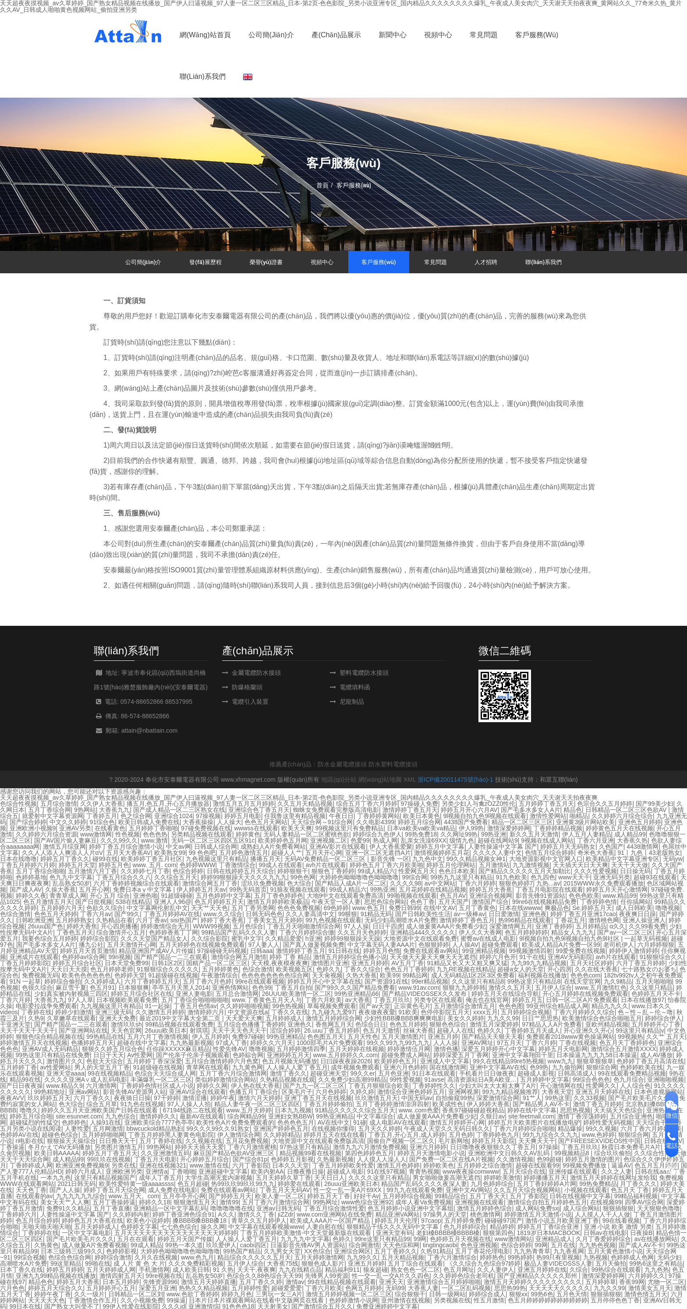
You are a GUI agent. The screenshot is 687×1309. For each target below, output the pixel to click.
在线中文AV (439, 907)
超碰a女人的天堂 (520, 968)
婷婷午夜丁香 (52, 1293)
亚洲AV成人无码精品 (50, 1048)
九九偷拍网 (567, 1066)
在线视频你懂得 (333, 1128)
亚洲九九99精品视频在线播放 (56, 1275)
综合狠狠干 (410, 1293)
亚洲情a (156, 1171)
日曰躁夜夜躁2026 (345, 1060)
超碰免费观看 (500, 944)
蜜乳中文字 (246, 938)
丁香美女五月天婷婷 (274, 919)
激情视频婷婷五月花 (441, 852)
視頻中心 (438, 35)
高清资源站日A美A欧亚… (482, 1079)
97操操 (548, 1146)
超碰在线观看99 (538, 1164)
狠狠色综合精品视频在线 (49, 1036)
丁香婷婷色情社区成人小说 (157, 1085)
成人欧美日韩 (191, 1269)
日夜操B (641, 1232)
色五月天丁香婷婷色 (627, 1042)
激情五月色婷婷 (398, 1164)
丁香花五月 (570, 919)
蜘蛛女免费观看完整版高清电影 (336, 809)
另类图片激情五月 (118, 1146)
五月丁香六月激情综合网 (275, 1201)
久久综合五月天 (175, 876)
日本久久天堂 (290, 1164)
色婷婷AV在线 (19, 1134)
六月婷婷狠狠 (655, 944)
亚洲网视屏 (463, 1091)
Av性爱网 (139, 1054)
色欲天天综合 (104, 1060)
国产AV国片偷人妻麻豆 (65, 839)
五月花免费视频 (247, 1140)
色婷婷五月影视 (292, 1158)
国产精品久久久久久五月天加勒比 (524, 870)
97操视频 (208, 815)
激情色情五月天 (645, 1293)
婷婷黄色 (248, 833)
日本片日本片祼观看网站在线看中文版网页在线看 (257, 1299)
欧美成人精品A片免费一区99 (561, 944)
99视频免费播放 (585, 1164)
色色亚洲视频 (478, 1244)
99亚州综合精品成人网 (557, 1005)
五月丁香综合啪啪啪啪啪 (195, 999)
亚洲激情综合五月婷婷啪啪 (444, 1281)
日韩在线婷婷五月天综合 (240, 870)
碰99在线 (105, 858)
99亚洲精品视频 (484, 950)
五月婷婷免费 (462, 1220)
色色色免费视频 (298, 907)
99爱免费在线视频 (581, 950)
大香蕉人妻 (423, 1287)
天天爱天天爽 (244, 1017)
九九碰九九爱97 (333, 1011)
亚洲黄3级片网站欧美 (585, 821)
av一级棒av (469, 913)
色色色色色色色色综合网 (275, 974)
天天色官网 (126, 1030)
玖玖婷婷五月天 (49, 1097)
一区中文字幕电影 (86, 1232)
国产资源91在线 (386, 980)
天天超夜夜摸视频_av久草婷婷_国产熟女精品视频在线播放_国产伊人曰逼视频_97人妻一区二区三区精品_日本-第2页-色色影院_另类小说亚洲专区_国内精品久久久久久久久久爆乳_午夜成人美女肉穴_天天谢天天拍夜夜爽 (299, 797)
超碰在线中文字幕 (141, 1042)
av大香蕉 (357, 999)
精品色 (572, 809)
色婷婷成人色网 (632, 1256)
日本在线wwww (520, 907)
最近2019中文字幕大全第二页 (180, 1017)
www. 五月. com (155, 864)
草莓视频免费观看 (331, 1005)
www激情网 (96, 833)
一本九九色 (55, 1177)
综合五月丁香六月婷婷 (366, 803)
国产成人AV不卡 (641, 1244)
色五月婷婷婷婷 (526, 931)
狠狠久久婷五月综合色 (112, 1048)
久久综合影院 (209, 938)
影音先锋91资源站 (541, 895)
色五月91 (102, 987)
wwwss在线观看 (256, 827)
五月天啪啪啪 (653, 980)
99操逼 (176, 1299)
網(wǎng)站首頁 (205, 35)
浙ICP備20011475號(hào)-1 (455, 779)
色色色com (585, 974)
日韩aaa (261, 950)
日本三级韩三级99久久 (72, 1250)
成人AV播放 (656, 1054)
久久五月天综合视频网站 (527, 1189)
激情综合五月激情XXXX (623, 1048)
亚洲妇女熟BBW (290, 1115)
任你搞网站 (635, 901)
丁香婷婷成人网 (31, 1164)
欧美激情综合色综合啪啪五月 (602, 1017)
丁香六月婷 (15, 999)
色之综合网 (135, 815)
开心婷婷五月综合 (204, 1158)
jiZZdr (286, 1213)
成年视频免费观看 (355, 1066)
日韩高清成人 (576, 1072)
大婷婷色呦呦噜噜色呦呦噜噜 (359, 876)
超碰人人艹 (286, 852)
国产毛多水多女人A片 (530, 809)
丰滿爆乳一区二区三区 (161, 1079)
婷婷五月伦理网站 (450, 864)
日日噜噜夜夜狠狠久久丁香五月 (493, 1146)
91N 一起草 (25, 980)
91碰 (359, 1122)
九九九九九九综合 (80, 1195)
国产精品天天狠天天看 (492, 1036)
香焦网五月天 (333, 1023)
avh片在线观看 (326, 864)
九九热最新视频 (191, 1042)
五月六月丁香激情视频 (157, 1036)
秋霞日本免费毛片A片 (631, 1146)
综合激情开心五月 (120, 931)
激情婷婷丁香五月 (300, 950)
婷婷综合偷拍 (62, 980)
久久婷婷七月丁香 (145, 870)
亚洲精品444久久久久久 (422, 931)
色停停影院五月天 (445, 1011)
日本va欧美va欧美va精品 (421, 827)
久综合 (579, 1269)
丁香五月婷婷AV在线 (171, 913)
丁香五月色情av (195, 1005)
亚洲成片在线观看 (34, 956)
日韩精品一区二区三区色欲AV (627, 809)
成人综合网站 (581, 1207)
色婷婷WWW (198, 864)
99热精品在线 (105, 1036)
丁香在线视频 (577, 1042)
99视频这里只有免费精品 (349, 827)
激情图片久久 (64, 1060)
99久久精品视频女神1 (476, 858)
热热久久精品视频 (203, 1287)
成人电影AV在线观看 (397, 1122)
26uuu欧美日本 (166, 1030)
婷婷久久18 (154, 1201)
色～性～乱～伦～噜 (645, 1011)
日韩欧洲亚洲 (34, 919)
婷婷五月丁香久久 (64, 858)
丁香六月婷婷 (477, 882)
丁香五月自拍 (293, 987)
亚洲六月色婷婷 (404, 1066)
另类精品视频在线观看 (201, 833)
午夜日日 (341, 815)
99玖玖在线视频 (109, 1158)
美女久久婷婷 (465, 1017)
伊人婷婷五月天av (201, 889)
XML (410, 779)
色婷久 (342, 1238)
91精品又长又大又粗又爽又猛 (467, 962)
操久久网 (213, 1226)
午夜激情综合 (219, 974)
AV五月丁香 (407, 962)
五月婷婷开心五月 (110, 1287)
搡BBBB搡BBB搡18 (200, 1220)
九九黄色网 (247, 1066)
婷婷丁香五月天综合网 (114, 1189)
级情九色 (462, 839)
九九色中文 (427, 858)
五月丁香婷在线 (160, 1140)
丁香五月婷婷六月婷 (27, 864)
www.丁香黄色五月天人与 (266, 999)
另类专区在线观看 (438, 999)
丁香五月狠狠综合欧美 (378, 1085)
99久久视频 (601, 1128)
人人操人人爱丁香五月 (297, 1066)
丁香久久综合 (362, 968)
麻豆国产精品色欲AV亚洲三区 (234, 1152)
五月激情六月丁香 (92, 870)
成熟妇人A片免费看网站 (273, 846)
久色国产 (611, 846)
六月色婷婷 (330, 1091)
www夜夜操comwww (471, 1171)
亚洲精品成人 (553, 1238)
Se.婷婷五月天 (592, 907)
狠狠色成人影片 (322, 1263)
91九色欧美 (512, 876)
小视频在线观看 (585, 1189)
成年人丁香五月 (160, 1177)
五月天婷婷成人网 (110, 1269)
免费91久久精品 (68, 1207)
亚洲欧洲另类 (124, 1171)
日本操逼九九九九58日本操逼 (596, 1054)
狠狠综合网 (601, 1066)
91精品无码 (376, 913)
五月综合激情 (58, 803)
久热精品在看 (114, 919)
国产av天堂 (374, 1005)
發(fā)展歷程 (195, 262)
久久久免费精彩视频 (195, 1263)
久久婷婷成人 (102, 980)
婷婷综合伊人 (663, 1017)
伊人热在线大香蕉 (255, 1085)
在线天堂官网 (582, 980)
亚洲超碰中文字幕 (223, 1171)
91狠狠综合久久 (661, 956)
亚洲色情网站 (230, 987)
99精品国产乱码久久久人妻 (238, 931)
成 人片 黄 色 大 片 (139, 1263)
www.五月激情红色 (600, 987)
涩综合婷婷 (285, 1030)
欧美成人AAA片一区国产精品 (331, 1220)
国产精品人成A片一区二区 (350, 882)
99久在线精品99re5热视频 (508, 1060)
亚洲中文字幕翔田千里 (522, 1054)
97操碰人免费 (420, 803)
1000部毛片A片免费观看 (330, 1042)
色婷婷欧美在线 (641, 1066)
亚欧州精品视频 (606, 1023)
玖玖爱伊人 (221, 1244)
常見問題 (484, 35)
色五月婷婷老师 (111, 968)
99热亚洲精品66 (356, 993)
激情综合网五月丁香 (209, 882)
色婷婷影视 (121, 1250)
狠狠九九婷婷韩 (464, 987)
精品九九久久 (609, 1005)
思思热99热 (510, 1287)
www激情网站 (513, 1238)
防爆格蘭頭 (242, 686)
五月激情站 (494, 864)
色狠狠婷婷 (433, 944)
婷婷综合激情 (113, 1256)
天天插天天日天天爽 (580, 864)
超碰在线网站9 (498, 839)
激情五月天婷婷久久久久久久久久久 (533, 1281)
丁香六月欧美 (323, 999)
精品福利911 (342, 1269)
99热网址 (325, 1201)
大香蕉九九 (114, 809)
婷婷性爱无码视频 (607, 1122)
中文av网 (178, 846)
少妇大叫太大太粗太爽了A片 (497, 1085)
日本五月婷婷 (121, 1281)
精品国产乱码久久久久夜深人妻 (424, 1183)
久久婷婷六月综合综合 (622, 815)
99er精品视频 (429, 980)
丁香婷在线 (36, 1011)
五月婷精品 (591, 925)
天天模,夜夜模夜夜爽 (279, 962)
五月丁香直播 (111, 1207)
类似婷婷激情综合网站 (225, 1079)
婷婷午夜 (222, 1097)
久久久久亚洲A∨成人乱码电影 (85, 1079)
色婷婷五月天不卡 (655, 993)
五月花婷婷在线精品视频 (432, 889)
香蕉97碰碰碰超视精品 (473, 1109)
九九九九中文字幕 (304, 1238)
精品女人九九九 (572, 931)
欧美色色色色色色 (86, 974)
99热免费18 (421, 833)
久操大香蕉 (60, 889)
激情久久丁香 (255, 1213)
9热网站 (85, 809)
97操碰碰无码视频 (222, 950)
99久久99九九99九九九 (398, 1042)
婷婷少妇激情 (73, 1011)
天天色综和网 (400, 1244)
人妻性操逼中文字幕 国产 (502, 846)
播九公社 (91, 944)
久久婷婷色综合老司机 (463, 1275)
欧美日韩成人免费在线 (149, 821)
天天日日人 (329, 1177)
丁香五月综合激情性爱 (334, 1207)
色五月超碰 (192, 1183)
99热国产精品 (242, 1250)
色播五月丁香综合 (253, 1091)
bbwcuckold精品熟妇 (155, 1128)
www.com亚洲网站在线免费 (334, 1213)
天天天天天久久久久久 (559, 1287)
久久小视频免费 (141, 1299)
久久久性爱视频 (595, 870)
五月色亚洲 (393, 1072)
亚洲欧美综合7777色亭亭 (158, 1122)
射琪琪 (199, 1030)
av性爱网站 (55, 1066)
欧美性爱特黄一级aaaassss (136, 1183)
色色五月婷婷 (408, 1023)
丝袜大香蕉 (418, 1030)
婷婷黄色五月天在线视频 (619, 827)
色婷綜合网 (248, 1054)
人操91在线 (105, 1122)
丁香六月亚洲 (595, 839)
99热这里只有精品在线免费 (53, 1054)
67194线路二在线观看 (193, 1109)
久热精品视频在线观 (287, 1079)
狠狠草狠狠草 (595, 1060)
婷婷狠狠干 (292, 870)
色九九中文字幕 (71, 876)
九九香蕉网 (568, 1250)
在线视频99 (606, 1201)
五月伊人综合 (553, 987)
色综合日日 (370, 1023)
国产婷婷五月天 (230, 1195)
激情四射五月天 (120, 1275)
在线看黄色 (110, 827)
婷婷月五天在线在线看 (334, 1134)
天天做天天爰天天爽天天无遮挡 (433, 956)
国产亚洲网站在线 (83, 1030)
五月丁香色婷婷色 (278, 895)
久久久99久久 (119, 839)
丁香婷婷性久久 (433, 1085)
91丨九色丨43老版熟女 (648, 852)
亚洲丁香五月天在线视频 (318, 1097)
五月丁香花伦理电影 (482, 1250)
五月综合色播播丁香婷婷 (250, 1023)
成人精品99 (630, 833)
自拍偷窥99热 (454, 1097)
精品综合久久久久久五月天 (254, 1256)
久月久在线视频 (156, 1256)
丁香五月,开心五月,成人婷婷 (406, 1134)
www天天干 (574, 876)
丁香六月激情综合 (452, 1256)
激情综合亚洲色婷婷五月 (411, 1091)
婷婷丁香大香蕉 (222, 919)
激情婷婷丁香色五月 (467, 919)
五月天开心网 (323, 852)
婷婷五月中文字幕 (439, 846)
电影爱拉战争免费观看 (46, 1005)
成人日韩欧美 (634, 907)
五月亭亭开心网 (184, 1195)
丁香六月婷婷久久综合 (584, 1011)
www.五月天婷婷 (248, 1109)
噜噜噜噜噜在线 (231, 1207)
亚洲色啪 (145, 895)
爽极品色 (557, 907)
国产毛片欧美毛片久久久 (642, 1097)
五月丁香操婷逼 (113, 1201)
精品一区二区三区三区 (522, 821)
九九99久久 (362, 1256)
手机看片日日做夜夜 (486, 1072)
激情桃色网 (603, 919)
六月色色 (12, 1287)
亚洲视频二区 (328, 839)
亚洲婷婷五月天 (288, 1054)
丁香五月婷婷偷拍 (327, 1103)
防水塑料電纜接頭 (393, 763)
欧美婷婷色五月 (395, 1060)
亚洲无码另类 (611, 876)
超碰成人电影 (345, 1171)
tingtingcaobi (440, 1244)
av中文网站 (440, 882)
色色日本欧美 (457, 870)
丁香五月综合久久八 (123, 876)
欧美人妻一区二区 (279, 1195)
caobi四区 (253, 1244)
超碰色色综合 (60, 1134)
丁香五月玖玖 (391, 999)
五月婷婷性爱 (249, 1287)
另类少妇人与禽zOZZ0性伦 (479, 803)
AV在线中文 (334, 1122)
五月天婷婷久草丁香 (283, 1177)
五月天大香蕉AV (128, 852)
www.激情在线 (209, 1164)
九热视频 (595, 1256)
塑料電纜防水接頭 (359, 672)
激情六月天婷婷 (259, 1097)
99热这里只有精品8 (533, 980)
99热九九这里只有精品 (462, 876)
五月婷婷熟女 (74, 919)
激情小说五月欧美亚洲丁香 (562, 1220)
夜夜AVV (12, 1097)
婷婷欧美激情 (502, 1177)
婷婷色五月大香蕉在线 (92, 1220)
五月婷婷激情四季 (301, 1048)
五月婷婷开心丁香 (655, 1023)
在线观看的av (34, 1195)
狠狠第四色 (498, 1232)
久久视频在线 (203, 1140)
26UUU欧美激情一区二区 (296, 993)
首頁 (322, 184)
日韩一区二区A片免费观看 (581, 999)
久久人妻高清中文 (310, 913)
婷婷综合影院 (98, 938)
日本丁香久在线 (21, 1269)
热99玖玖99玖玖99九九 (243, 1183)
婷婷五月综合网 (419, 821)
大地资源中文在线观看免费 (420, 938)
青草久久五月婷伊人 (259, 1220)
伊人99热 (471, 827)
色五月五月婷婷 (655, 1164)
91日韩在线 (344, 950)
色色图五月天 (325, 1036)
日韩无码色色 (264, 913)
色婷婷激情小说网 (353, 1299)
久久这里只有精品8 (478, 980)
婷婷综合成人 (487, 1293)
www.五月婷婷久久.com (345, 1054)
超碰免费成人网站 (405, 1054)
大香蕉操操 (198, 821)
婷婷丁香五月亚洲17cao (583, 913)
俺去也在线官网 (487, 999)
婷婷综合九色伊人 (377, 833)
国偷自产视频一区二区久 (401, 1140)
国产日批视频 (93, 901)
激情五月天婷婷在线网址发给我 (613, 1177)
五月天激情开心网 (131, 944)
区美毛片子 (297, 1091)
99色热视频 (288, 1005)
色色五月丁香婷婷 (408, 968)
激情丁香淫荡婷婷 (581, 1115)
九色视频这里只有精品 (216, 858)
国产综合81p (250, 1158)
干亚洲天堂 (15, 1023)
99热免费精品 (598, 1183)
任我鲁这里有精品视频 (295, 815)
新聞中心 (393, 35)
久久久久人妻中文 (497, 852)
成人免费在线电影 (172, 1189)
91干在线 (532, 956)
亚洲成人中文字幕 (444, 1060)
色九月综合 (628, 1079)
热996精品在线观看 (524, 919)
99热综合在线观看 (616, 1269)
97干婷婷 (166, 1097)
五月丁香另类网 (252, 907)
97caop (431, 1220)
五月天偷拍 (610, 1263)
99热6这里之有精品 (656, 1263)
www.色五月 (368, 907)
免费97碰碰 (247, 1036)
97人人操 (356, 925)
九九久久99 (503, 1017)
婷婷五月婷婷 (64, 1269)
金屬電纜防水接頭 (251, 672)
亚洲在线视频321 (162, 1164)
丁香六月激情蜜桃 (251, 1146)
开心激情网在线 (561, 1085)
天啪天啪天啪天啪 (46, 1226)
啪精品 (579, 815)
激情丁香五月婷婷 (597, 1103)
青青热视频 (424, 1171)
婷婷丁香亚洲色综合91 (183, 1213)
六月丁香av (151, 919)
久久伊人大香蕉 (101, 803)
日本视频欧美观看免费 (127, 999)
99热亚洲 (493, 833)
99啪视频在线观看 (412, 895)
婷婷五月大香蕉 (490, 889)
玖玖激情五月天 (376, 1097)
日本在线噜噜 (18, 858)
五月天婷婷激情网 (319, 1256)
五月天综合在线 (524, 1171)
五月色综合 (248, 925)
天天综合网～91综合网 (322, 821)
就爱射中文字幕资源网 (52, 815)
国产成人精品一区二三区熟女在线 (179, 809)
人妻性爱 (77, 1128)
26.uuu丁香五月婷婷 (332, 1030)
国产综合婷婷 (28, 821)
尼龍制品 (347, 701)
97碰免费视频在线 (206, 827)
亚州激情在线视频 (405, 1299)
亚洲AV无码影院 (570, 956)
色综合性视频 (18, 803)
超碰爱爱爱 (286, 1287)
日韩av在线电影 (605, 1232)
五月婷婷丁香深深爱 (154, 1060)
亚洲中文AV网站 (468, 1189)
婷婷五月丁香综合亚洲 (549, 1226)
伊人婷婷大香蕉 (488, 1103)
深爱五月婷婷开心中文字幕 (498, 1048)
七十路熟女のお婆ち (648, 968)
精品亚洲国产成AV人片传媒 (156, 950)
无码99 (395, 1287)
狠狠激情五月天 (195, 1201)
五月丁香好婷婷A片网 (546, 1183)
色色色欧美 (584, 895)
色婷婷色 (74, 1122)
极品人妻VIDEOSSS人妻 (558, 1263)
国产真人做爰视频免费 (313, 944)
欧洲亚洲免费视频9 (82, 1164)
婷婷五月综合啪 (31, 1115)
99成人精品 (146, 1244)
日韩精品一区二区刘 (135, 1293)
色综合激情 (15, 913)
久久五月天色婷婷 (361, 931)
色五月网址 (458, 1269)
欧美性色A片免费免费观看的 (235, 1122)
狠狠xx (518, 1293)
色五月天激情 (381, 1030)
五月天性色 (362, 1036)
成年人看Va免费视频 (423, 1201)
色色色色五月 (295, 1122)
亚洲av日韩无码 (278, 1207)
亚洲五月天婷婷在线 (602, 1091)
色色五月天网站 (265, 821)
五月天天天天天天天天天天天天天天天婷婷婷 (175, 1232)
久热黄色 (46, 1244)
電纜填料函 (350, 686)
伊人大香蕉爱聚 (390, 846)
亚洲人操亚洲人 (644, 919)
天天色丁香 (31, 1189)
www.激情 (154, 839)
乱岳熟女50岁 (71, 882)
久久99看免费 (647, 925)
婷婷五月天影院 (493, 1140)
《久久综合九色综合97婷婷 (483, 1263)
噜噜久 (29, 1109)
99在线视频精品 (109, 1072)
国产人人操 (65, 1189)
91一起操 (157, 1005)
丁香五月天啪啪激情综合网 (303, 925)
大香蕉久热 (632, 839)
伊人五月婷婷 (210, 1036)
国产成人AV (26, 889)
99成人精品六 (376, 870)
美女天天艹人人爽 (64, 1201)
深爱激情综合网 (497, 1097)
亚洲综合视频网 (490, 895)
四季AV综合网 (644, 1201)
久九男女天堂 (282, 1250)
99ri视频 (119, 956)
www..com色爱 (419, 1109)
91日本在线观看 (434, 1072)
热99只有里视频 (558, 1256)
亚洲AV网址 (477, 1042)
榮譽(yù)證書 (261, 262)
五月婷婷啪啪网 (103, 1134)
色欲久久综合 (104, 907)
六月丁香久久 (92, 1097)
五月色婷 (461, 1134)
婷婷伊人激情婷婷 (633, 950)
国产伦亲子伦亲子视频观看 (193, 1054)
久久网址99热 (459, 833)
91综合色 (102, 821)
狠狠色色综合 (447, 1023)
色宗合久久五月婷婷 (604, 803)
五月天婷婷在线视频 (356, 1048)
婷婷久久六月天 (271, 1042)
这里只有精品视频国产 (104, 1177)
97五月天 (509, 1042)
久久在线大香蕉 (596, 968)
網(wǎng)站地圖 (380, 779)
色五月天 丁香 (630, 1189)
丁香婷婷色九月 (497, 1134)
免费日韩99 (404, 907)
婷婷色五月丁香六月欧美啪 (386, 864)
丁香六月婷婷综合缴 (306, 931)
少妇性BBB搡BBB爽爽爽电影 (404, 1017)
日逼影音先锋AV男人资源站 (308, 1244)
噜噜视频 (667, 907)
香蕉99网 (632, 1281)
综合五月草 (101, 1103)
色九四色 (543, 876)
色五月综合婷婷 (37, 1220)
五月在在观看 (135, 1238)
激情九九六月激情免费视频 (370, 1146)
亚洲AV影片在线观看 (337, 846)
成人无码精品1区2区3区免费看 (473, 974)
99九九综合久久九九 (551, 1134)
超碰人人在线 (455, 1030)
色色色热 (155, 833)
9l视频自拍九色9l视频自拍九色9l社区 (570, 938)
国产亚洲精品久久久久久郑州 (538, 1275)
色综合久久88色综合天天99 (264, 1275)
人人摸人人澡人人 (381, 1158)
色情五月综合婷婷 (549, 852)
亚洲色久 (299, 1023)
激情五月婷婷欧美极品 (277, 901)
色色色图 (511, 1005)
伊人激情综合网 (238, 1134)
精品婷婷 (502, 1226)
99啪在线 (97, 1263)
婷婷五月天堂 (77, 864)
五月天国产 (453, 901)
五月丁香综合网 (49, 809)
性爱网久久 (601, 1085)
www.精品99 (619, 895)
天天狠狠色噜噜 (658, 1207)
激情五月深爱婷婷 (494, 1023)
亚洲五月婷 (443, 1036)
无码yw (673, 858)
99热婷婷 (520, 1256)
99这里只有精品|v (640, 1030)
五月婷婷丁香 (18, 1066)
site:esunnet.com (79, 1115)
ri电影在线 (30, 1140)
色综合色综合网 (69, 1256)
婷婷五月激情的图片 (592, 1158)
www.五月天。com (133, 1195)
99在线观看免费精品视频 (632, 1072)
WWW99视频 (211, 925)
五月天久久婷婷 (379, 1128)
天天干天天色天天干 (239, 1030)
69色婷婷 (336, 907)
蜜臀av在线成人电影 (488, 938)
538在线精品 (133, 901)
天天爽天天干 (536, 1140)
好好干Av (366, 1195)
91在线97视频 (386, 1171)
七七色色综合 (178, 1226)
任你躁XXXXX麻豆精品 (178, 1048)
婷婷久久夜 (31, 895)
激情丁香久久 (288, 1072)
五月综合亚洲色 (631, 1115)
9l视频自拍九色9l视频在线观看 (485, 815)
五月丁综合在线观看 (415, 1263)
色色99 (261, 987)
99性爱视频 (405, 1079)
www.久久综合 (222, 913)
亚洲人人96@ (172, 901)
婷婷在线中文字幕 (531, 1109)
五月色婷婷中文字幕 (223, 895)
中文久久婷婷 (68, 821)
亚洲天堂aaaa (65, 1072)
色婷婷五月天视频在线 (460, 1238)
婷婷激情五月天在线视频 (33, 1042)
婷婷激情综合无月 (165, 925)
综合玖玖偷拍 (612, 1152)
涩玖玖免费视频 (262, 882)
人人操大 (229, 821)
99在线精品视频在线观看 (342, 1281)
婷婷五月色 (114, 864)
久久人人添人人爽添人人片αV (62, 852)
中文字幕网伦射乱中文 (157, 907)
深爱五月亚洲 (157, 1287)
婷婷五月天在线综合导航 (505, 993)
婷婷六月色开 (497, 956)
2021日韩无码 (76, 1183)
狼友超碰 (375, 1269)
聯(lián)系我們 (203, 76)
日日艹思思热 (540, 1017)
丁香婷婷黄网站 (378, 815)
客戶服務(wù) (537, 35)
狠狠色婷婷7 (516, 882)
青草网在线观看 (207, 1066)
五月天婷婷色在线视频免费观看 (202, 944)
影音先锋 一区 (390, 858)
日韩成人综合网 (215, 846)
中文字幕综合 (375, 1115)
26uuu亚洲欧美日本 (351, 1183)
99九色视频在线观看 (333, 919)
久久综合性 (649, 1152)
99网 (420, 1238)
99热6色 (542, 1293)
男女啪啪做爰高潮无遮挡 (446, 1177)
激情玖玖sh (126, 1023)
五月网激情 (107, 1128)
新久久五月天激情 (534, 833)
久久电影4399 (375, 821)
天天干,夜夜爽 (256, 1269)
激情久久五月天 (510, 987)
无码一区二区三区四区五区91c (213, 839)
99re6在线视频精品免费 (544, 901)
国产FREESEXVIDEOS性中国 (599, 1140)
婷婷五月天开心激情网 (617, 889)
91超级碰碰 (176, 895)
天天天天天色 (46, 1299)
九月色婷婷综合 (492, 1183)
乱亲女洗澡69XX (423, 839)
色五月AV (453, 895)
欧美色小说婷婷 (148, 1220)
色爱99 (360, 839)
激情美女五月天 (649, 1287)
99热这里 (557, 1097)
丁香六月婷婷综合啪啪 (524, 1128)
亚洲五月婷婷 (369, 962)
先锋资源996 (160, 1281)
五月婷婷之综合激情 (484, 1164)
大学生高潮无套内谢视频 (218, 1177)
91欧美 (408, 1011)
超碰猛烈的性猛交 (34, 1122)
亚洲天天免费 (117, 1017)
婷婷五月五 (527, 999)
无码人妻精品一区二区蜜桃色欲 (306, 833)
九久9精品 (618, 980)
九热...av (548, 882)
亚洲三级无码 (113, 1011)
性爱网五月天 (416, 870)
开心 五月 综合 (110, 895)
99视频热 (630, 1036)
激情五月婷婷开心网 (457, 1122)
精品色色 (40, 1281)
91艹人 (532, 1097)
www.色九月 (197, 1256)
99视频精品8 (572, 1152)
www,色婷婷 (598, 1134)
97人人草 (80, 999)
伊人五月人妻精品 (586, 833)
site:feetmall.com (531, 1115)
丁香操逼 (12, 1146)
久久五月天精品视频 (305, 803)
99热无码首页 (248, 889)
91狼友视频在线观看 (298, 889)
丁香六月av (95, 913)
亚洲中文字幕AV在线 (498, 1066)
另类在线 (123, 1164)
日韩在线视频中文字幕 (580, 1195)
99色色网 (303, 876)
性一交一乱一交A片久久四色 (390, 1275)
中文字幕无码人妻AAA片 (381, 944)
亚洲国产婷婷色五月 (280, 1128)
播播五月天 (265, 858)
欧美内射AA (267, 1171)
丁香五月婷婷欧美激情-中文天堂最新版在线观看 (306, 1232)
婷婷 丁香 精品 (289, 956)
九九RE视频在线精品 (465, 968)
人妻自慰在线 (324, 1226)
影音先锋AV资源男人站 (134, 1091)
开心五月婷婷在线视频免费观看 (585, 993)
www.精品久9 (64, 1085)
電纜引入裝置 (245, 701)
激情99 (229, 1201)
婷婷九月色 (236, 1293)
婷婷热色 (492, 1256)
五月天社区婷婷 (591, 962)
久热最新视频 (335, 1158)
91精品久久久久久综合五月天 (355, 1109)
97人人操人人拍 (189, 1103)
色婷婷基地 (31, 876)
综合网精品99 (246, 1115)
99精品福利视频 (636, 1195)
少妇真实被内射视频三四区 (71, 993)
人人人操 (445, 1042)
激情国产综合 (490, 901)
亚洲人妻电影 (194, 993)
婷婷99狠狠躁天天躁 (352, 938)
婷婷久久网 (212, 1085)
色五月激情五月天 (47, 901)
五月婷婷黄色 (220, 968)
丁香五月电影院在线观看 (549, 889)
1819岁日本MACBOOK (549, 1232)
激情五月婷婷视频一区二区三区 (349, 1293)
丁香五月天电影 (155, 1158)
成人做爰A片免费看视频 (94, 1244)
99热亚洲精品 (285, 1036)
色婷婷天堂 (129, 974)
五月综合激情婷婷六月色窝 (222, 1060)
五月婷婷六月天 (61, 907)
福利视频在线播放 (542, 974)
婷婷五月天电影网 (563, 1048)
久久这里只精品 (651, 987)
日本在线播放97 (643, 999)
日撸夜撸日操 (305, 1171)
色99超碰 (549, 1158)
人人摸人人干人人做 (602, 1213)
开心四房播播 (119, 925)
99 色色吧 (202, 852)
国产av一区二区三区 (625, 931)
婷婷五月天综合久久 (55, 1287)
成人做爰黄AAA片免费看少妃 (446, 925)
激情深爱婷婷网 (508, 827)
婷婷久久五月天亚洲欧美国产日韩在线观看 (100, 1109)
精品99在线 (25, 1079)
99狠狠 (348, 913)
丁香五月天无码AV (284, 1189)
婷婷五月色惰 (381, 950)
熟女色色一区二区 (415, 1269)
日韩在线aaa (652, 1171)
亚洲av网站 (84, 1091)
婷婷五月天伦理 (396, 1220)
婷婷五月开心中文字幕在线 (324, 980)
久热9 (36, 1017)
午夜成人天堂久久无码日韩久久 (447, 1128)
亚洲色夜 (534, 913)
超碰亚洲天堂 (328, 1072)
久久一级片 (89, 1293)
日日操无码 (635, 870)
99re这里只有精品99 (382, 1238)
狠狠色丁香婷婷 (333, 870)
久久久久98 (405, 882)
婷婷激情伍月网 (408, 1048)
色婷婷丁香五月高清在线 (650, 1060)
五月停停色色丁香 (615, 1299)
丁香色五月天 (75, 931)
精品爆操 (570, 1128)
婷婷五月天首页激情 (87, 950)
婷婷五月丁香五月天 (110, 1152)
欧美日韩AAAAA (56, 1152)
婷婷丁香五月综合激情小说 (126, 846)
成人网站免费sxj (537, 1207)
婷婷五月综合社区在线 (141, 993)
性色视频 (127, 833)
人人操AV (465, 944)
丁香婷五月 (101, 815)
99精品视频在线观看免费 (179, 1023)
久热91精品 (436, 1250)
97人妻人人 (264, 944)
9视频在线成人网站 (547, 839)
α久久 (617, 925)
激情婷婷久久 (157, 1115)
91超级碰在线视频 (173, 974)
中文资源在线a (248, 1011)
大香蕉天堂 (557, 1091)
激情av (295, 1281)
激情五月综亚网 (64, 846)
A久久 (226, 1213)
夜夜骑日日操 (132, 1097)
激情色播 (446, 1048)
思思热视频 (575, 1109)
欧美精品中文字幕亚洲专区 (622, 858)
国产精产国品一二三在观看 (171, 956)
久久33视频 (589, 1097)
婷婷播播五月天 (545, 1177)
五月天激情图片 (403, 1036)
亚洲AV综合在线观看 (197, 1091)
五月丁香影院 (528, 1195)
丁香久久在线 (289, 1011)
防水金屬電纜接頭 (342, 763)
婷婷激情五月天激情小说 (538, 1213)
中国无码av (416, 1097)
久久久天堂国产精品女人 (154, 938)
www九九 (560, 1060)
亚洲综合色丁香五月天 (259, 809)
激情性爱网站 (548, 815)
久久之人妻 (616, 1171)
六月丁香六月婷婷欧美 (651, 1128)
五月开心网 (94, 889)
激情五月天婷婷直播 (208, 1281)
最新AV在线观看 (202, 1115)
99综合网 (414, 876)
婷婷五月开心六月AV (469, 809)
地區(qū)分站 (339, 779)
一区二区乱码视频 (466, 1287)
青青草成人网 (68, 895)
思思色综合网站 (385, 901)
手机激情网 (154, 1269)
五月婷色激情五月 (243, 852)
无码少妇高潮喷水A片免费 (400, 919)
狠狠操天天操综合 (71, 1140)
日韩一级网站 (447, 1293)
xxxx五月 (485, 1011)
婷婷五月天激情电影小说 (431, 1152)
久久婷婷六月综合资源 (46, 833)
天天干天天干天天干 (27, 1030)
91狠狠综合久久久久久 (168, 968)
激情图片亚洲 (329, 962)
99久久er (362, 1072)
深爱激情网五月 (510, 925)
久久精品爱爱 (283, 938)
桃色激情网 (485, 1213)
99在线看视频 (621, 1220)
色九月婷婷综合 (464, 1226)
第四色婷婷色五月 (369, 1152)
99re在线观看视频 (259, 980)
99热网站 (159, 1146)
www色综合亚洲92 (366, 1201)
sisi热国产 (183, 919)
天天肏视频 (327, 974)
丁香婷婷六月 (18, 1213)
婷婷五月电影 (242, 815)
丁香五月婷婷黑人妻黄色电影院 (171, 1134)
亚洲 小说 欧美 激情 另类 (618, 1226)
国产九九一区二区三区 (313, 1085)
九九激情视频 (531, 864)
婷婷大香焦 (82, 925)
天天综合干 (651, 1122)
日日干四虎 (387, 925)
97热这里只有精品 (304, 1146)
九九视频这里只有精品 (111, 1005)
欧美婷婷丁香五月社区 (151, 858)
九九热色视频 (597, 1244)
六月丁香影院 (250, 1164)
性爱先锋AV (229, 1048)
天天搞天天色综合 (618, 1109)
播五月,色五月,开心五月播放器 (168, 803)
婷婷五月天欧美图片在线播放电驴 (534, 1122)
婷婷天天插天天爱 (199, 1146)
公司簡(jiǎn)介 (271, 35)
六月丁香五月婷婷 (640, 962)
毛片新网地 (453, 1140)
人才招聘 (497, 262)
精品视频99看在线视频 (311, 1152)
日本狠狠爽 (133, 987)
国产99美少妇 (654, 803)
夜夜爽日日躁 (637, 913)
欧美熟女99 (170, 852)
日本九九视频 (293, 1109)
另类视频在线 (452, 1299)
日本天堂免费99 (127, 962)
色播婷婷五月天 (92, 1042)
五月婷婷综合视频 (525, 1011)
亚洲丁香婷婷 (553, 925)
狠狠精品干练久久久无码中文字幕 (393, 1226)
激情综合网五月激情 (238, 956)
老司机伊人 (618, 944)
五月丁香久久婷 (260, 1281)
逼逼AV (621, 1164)
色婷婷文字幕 (138, 1226)
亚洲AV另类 (75, 827)
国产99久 (127, 913)
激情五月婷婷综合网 (333, 1017)
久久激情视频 (514, 1158)
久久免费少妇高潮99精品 (352, 1079)
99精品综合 (450, 1195)
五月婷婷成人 (284, 1017)
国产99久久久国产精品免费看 (355, 987)
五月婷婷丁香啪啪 (153, 827)
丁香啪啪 (183, 1171)
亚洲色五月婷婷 (639, 821)
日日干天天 (108, 1054)
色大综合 (299, 882)
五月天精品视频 (402, 1256)
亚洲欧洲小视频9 (33, 827)
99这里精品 (66, 1263)
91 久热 (223, 1269)
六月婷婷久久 (646, 1275)
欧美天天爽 (296, 827)
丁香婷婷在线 (40, 1232)
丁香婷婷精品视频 (557, 827)
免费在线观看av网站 (431, 950)
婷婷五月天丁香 (328, 1195)
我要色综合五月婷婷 (49, 938)
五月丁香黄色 (477, 907)
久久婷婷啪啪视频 (244, 1005)
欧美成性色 (447, 1103)
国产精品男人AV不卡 (541, 1103)
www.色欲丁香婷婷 (192, 1293)
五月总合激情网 (237, 993)
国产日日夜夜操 (21, 1085)
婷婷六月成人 (83, 1171)
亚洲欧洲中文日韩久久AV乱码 (509, 1152)
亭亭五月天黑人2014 (180, 987)
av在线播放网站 (655, 1238)
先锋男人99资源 (327, 1275)
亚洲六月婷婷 (428, 1146)
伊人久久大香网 (480, 931)
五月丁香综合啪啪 (40, 870)
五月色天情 (571, 1293)
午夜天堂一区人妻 (336, 901)
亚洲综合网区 (352, 1250)
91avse (434, 1079)
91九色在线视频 (142, 1103)
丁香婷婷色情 (598, 901)
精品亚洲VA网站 (397, 1213)
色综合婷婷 (188, 870)
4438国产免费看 (466, 821)
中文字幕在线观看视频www (265, 1226)
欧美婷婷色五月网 (282, 839)
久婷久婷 (362, 1091)
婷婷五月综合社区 (77, 962)
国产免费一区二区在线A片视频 (451, 1158)
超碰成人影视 (535, 1072)
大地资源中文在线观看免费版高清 (318, 1140)
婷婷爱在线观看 (299, 1183)
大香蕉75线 (282, 1263)
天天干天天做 (629, 864)
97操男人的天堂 (445, 1213)
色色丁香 (422, 901)
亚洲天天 (391, 1281)
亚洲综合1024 (173, 815)
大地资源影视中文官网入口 (546, 858)
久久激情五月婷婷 (159, 1011)
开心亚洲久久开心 (588, 1030)
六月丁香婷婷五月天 (152, 980)
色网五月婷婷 (363, 1287)
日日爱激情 (504, 913)
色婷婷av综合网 (83, 956)
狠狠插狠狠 (618, 1207)
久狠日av (492, 1115)
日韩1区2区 (167, 962)
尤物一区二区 (666, 1281)
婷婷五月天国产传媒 (184, 1238)
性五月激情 (489, 1299)
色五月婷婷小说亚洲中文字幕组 (410, 1207)
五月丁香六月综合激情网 (233, 1072)
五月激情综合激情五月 (464, 1005)
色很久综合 (37, 987)
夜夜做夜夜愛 (376, 1011)
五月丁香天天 (487, 1195)
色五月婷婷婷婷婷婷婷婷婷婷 (548, 1299)
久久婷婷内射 (131, 1213)
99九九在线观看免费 (414, 1189)
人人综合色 (635, 1085)
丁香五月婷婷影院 (24, 962)
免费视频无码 (40, 974)
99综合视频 (29, 1256)
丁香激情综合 (237, 864)
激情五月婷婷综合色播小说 (350, 956)
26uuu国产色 (46, 925)
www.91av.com (418, 987)
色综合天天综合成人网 (165, 1072)
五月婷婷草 (600, 1281)
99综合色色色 (591, 1079)
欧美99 (389, 974)
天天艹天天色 (209, 907)
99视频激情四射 (530, 950)
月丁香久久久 (638, 1183)
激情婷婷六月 (206, 1011)
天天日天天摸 (68, 968)
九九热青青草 (531, 1250)
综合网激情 (364, 1244)
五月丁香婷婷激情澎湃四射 (392, 1103)
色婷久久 (489, 1030)
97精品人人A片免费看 (552, 1023)
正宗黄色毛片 (412, 1005)
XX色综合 (317, 1250)
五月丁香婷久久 (395, 1250)
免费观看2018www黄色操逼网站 (570, 1036)
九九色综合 (120, 1115)
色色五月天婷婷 (55, 913)
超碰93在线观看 (655, 876)
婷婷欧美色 (438, 1164)
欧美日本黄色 (421, 815)
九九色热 (657, 1269)
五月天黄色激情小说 (615, 1250)
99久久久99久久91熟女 (218, 1128)
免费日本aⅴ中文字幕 (143, 889)
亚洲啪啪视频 (665, 1079)
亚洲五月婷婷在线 (542, 1269)
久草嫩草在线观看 (71, 1017)
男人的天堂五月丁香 (102, 1066)
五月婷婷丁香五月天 (546, 803)
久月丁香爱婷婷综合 (603, 1238)
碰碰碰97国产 (503, 1220)
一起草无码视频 (645, 938)
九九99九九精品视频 (539, 962)
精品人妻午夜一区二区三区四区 (257, 1103)
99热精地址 (50, 1091)
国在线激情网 (447, 1066)
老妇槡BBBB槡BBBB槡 (448, 1232)
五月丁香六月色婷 (207, 980)
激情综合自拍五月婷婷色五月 (547, 1201)
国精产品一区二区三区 (217, 962)
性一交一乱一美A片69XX (348, 1189)
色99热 (539, 1066)
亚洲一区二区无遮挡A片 (378, 852)
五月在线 (563, 1244)
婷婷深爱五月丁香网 (461, 1054)
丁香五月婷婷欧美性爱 (343, 1164)
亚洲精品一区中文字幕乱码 (170, 1207)
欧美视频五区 (294, 968)
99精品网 (415, 974)
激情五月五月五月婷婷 (243, 803)
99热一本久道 (184, 1244)
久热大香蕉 (361, 974)
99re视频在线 (163, 1275)
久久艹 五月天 (665, 1036)
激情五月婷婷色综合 (484, 1207)
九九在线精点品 (300, 1269)
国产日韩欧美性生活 (422, 913)
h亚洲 (313, 938)
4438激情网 (643, 846)
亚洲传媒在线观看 (573, 1171)
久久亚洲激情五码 (165, 1152)
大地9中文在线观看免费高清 (345, 895)
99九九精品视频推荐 (510, 1091)
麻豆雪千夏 (71, 987)
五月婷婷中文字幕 (544, 1079)
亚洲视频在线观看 (479, 1201)
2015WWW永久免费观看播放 (603, 882)
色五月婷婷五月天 (219, 901)
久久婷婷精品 (281, 1134)
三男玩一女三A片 (278, 1293)
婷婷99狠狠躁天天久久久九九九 (244, 876)
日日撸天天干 (117, 1140)
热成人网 (385, 839)
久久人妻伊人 (495, 1269)
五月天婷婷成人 (95, 1226)
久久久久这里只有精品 (379, 1177)
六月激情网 (101, 1085)
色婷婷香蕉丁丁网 (173, 931)
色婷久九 (328, 968)
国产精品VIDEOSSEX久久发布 (425, 993)
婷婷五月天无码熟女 (567, 846)
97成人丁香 (231, 1042)
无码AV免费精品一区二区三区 (326, 858)
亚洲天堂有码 (394, 1232)
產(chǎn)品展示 (336, 35)
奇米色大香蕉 (595, 852)
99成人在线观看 (280, 864)
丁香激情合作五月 (92, 1299)
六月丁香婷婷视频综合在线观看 (136, 882)
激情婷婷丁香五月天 (410, 809)
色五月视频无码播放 (289, 1060)
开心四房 (559, 968)
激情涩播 (194, 1097)
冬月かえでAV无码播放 (59, 1146)
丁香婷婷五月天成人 (532, 1030)
